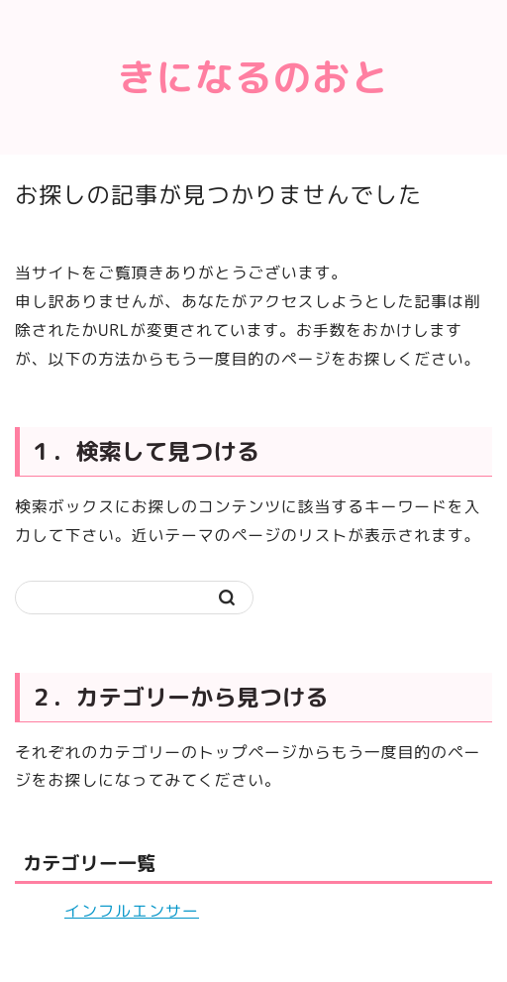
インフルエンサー (131, 911)
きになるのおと (253, 77)
